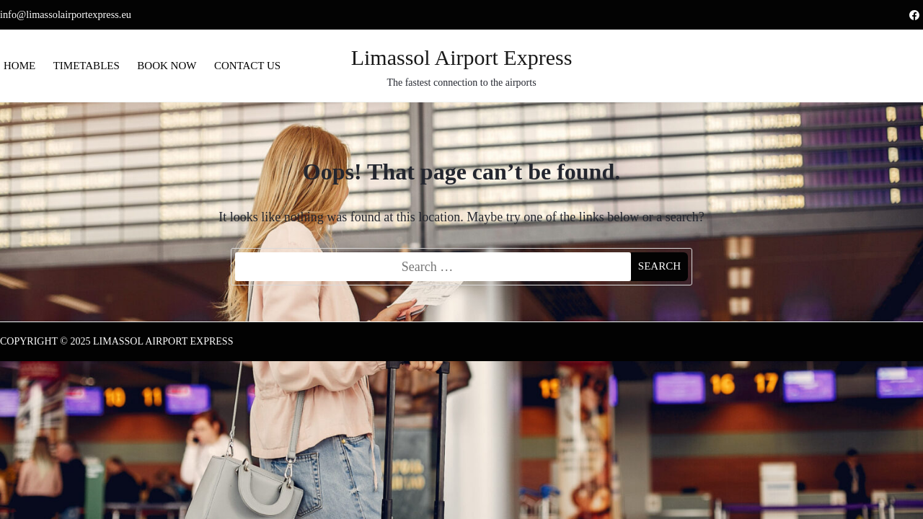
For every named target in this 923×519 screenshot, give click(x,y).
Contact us (247, 65)
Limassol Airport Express (462, 57)
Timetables (86, 65)
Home (19, 65)
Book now (166, 65)
